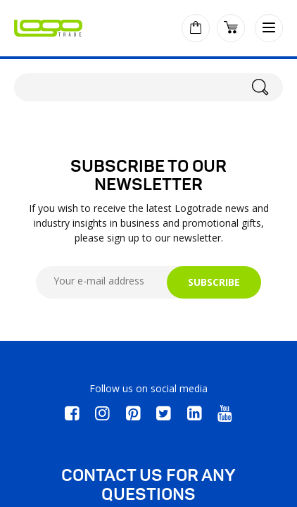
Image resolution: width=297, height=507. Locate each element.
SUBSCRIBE (214, 282)
